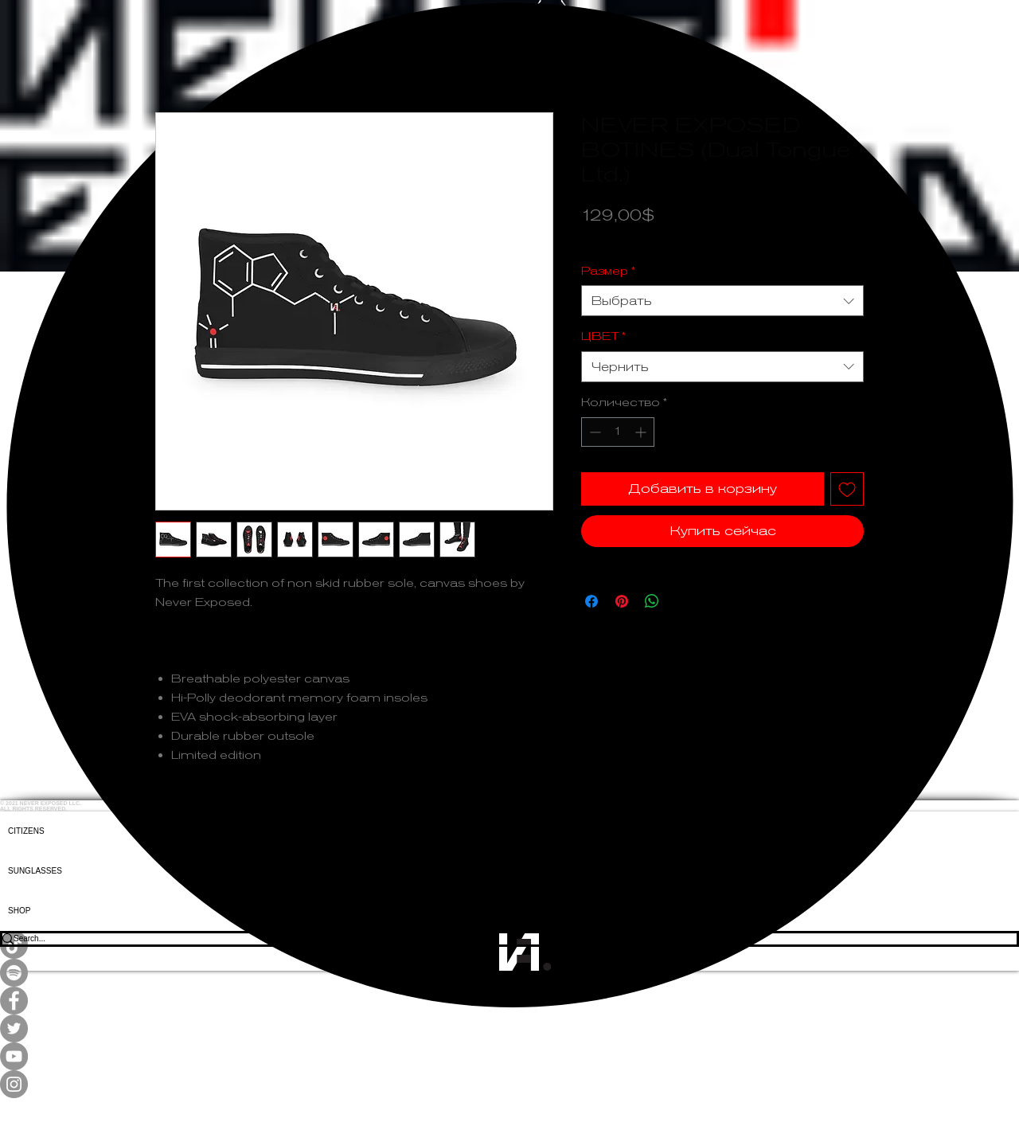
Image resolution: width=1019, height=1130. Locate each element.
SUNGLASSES (35, 870)
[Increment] (642, 432)
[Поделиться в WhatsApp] (652, 601)
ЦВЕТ (603, 336)
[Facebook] (509, 1001)
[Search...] (498, 938)
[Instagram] (509, 1084)
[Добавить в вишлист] (847, 489)
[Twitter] (509, 1028)
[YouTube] (509, 1056)
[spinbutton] (617, 432)
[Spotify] (509, 973)
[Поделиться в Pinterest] (621, 601)
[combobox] (722, 300)
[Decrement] (593, 432)
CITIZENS (26, 831)
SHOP (19, 910)
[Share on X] (682, 601)
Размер (608, 271)
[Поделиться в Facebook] (591, 601)
